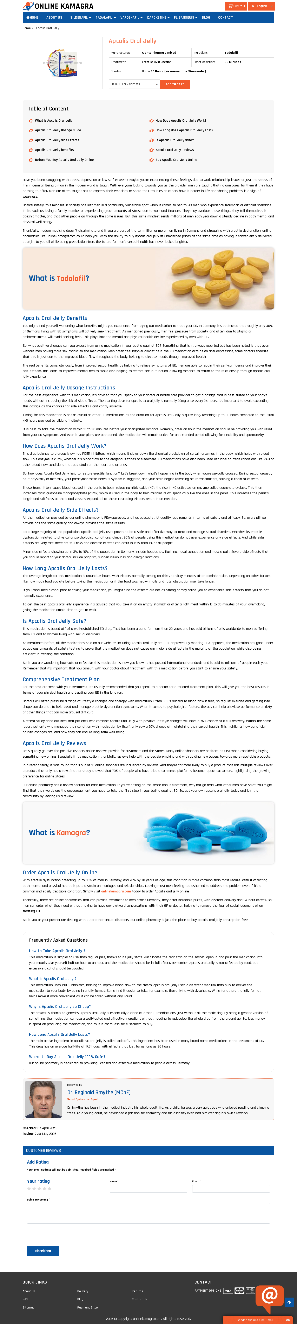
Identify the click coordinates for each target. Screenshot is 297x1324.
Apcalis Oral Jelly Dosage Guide (58, 129)
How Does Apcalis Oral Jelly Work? (181, 120)
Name (114, 1180)
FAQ (25, 1298)
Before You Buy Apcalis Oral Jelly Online (64, 159)
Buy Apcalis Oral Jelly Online (177, 159)
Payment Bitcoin (89, 1307)
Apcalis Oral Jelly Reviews (175, 149)
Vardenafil (129, 17)
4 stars (46, 1188)
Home (32, 17)
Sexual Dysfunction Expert (83, 1098)
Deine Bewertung (38, 1199)
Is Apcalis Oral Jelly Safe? (175, 139)
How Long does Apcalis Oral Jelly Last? (185, 129)
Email (196, 1180)
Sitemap (29, 1307)
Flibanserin (184, 17)
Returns (137, 1290)
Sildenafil (79, 17)
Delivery (82, 1290)
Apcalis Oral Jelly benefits (54, 149)
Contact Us (140, 1298)
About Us (54, 17)
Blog (206, 17)
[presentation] (58, 1235)
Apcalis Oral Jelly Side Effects (57, 139)
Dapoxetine (156, 17)
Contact (225, 17)
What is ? (60, 277)
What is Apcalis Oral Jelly (54, 120)
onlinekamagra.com (116, 890)
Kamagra (72, 832)
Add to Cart (175, 84)
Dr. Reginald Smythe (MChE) (100, 1091)
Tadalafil (104, 17)
